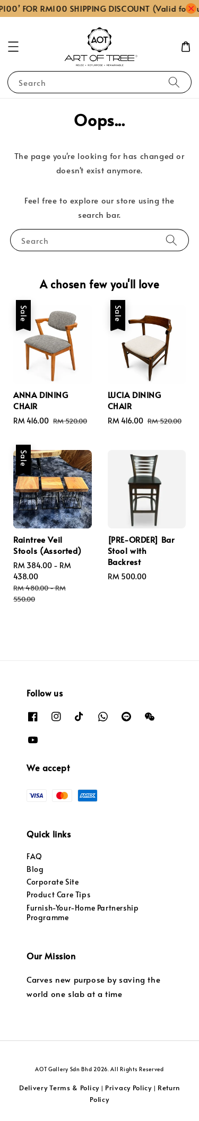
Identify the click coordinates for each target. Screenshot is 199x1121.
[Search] (174, 82)
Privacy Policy (128, 1087)
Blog (35, 869)
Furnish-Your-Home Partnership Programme (83, 912)
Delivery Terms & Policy (59, 1087)
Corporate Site (53, 882)
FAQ (34, 856)
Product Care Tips (58, 894)
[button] (13, 46)
